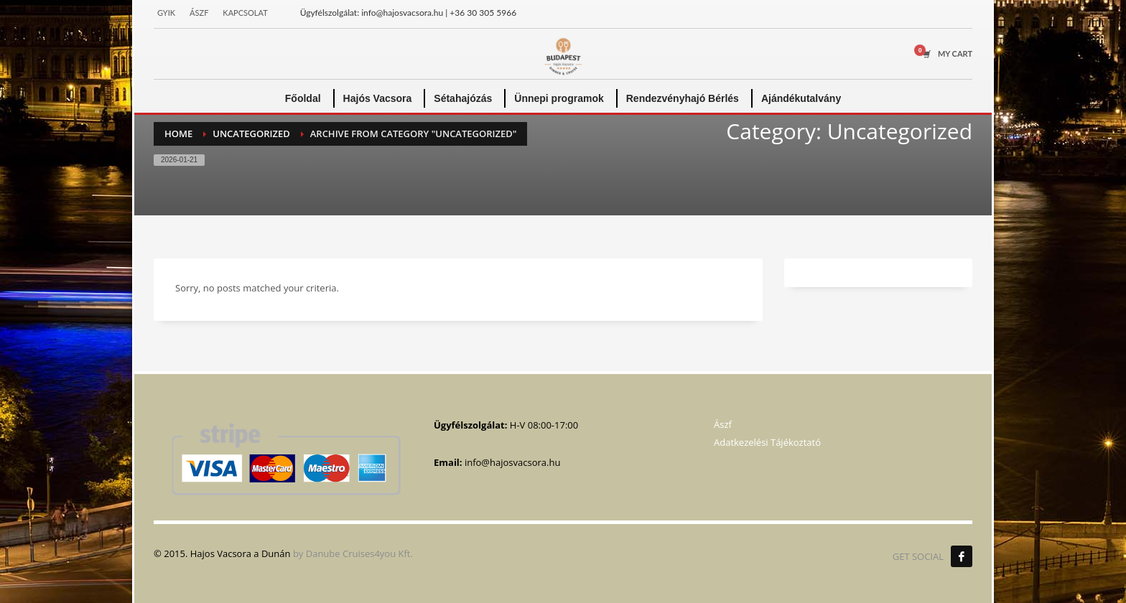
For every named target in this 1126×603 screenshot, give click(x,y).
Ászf (723, 424)
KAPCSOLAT (245, 12)
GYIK (166, 12)
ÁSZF (199, 12)
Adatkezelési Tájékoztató (767, 442)
